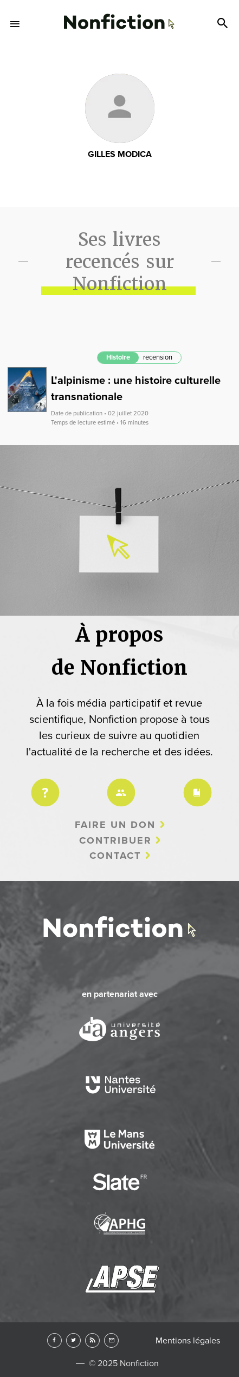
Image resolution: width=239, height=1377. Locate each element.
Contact (115, 856)
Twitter (73, 1340)
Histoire (118, 357)
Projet (43, 785)
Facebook (54, 1340)
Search (223, 23)
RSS (92, 1340)
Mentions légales (188, 1340)
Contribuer (115, 840)
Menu (15, 23)
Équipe (119, 785)
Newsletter (111, 1340)
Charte (195, 785)
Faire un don (115, 825)
